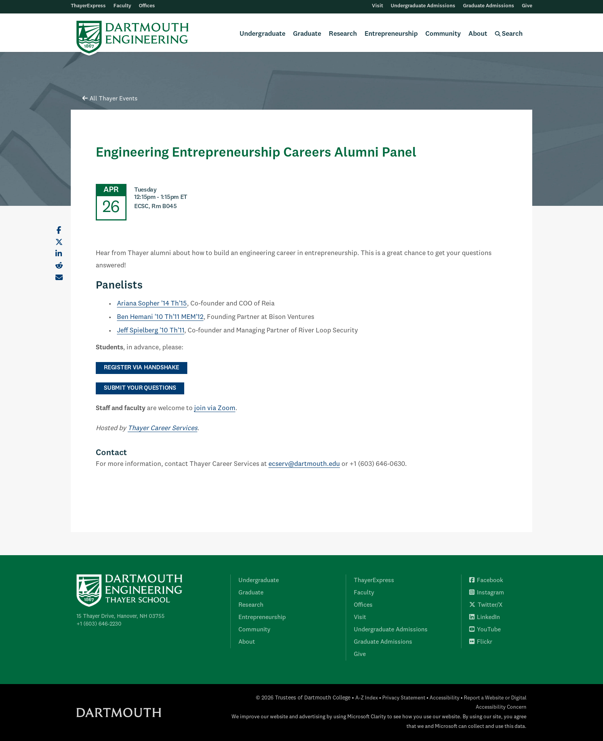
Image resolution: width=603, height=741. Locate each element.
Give (527, 5)
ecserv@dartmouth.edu (304, 464)
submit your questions (140, 388)
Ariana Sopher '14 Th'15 (152, 303)
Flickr (480, 642)
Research (343, 34)
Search (509, 34)
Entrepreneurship (391, 34)
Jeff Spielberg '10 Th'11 (150, 330)
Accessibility (445, 698)
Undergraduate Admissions (423, 5)
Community (443, 34)
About (477, 34)
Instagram (486, 593)
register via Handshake (141, 368)
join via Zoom (214, 408)
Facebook (486, 580)
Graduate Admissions (488, 5)
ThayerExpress (88, 5)
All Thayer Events (110, 99)
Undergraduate (262, 34)
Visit (377, 5)
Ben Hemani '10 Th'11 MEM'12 (160, 317)
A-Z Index (366, 698)
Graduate (307, 34)
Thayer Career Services (162, 428)
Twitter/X (486, 605)
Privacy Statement (403, 698)
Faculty (122, 5)
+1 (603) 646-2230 (99, 624)
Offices (147, 5)
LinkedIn (484, 617)
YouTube (485, 630)
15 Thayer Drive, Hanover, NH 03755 (121, 616)
